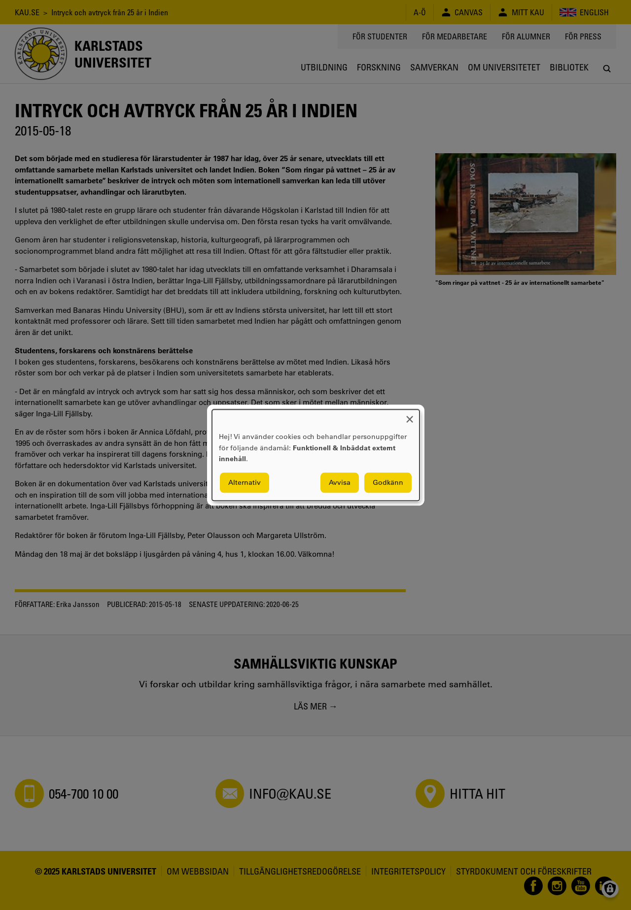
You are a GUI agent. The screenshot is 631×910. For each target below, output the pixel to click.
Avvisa (340, 482)
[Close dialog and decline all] (410, 415)
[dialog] (316, 455)
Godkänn (388, 482)
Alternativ (244, 482)
